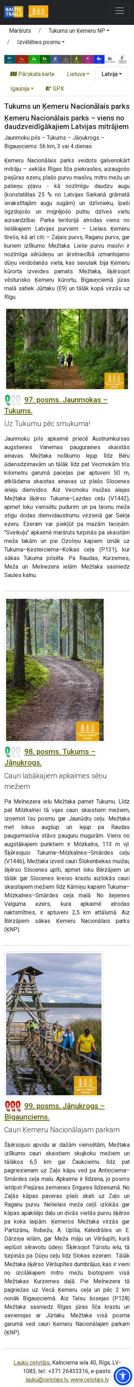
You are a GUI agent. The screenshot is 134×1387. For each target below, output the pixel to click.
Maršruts (20, 30)
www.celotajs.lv (89, 1379)
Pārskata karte (32, 74)
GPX (55, 88)
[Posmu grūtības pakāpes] (12, 400)
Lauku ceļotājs (32, 1362)
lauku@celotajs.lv (46, 1379)
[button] (79, 32)
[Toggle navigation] (120, 11)
